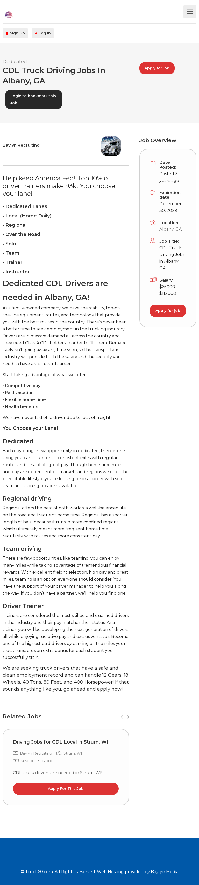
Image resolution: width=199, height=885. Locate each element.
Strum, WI (72, 753)
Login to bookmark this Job (33, 99)
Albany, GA (170, 229)
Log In (43, 33)
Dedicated (15, 62)
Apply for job (157, 68)
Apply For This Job (66, 788)
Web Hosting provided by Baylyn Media (138, 871)
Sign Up (15, 33)
